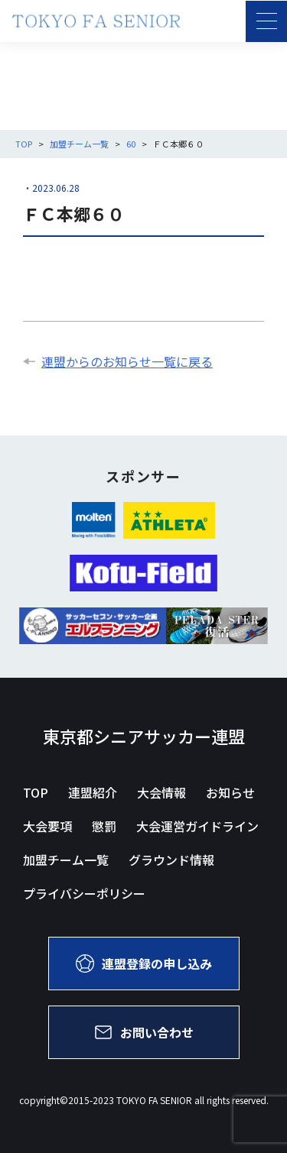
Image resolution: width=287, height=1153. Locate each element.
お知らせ (230, 792)
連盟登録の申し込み (144, 963)
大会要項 (47, 826)
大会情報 (161, 792)
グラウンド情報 (171, 859)
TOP (35, 792)
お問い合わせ (144, 1032)
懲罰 (104, 826)
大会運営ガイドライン (197, 826)
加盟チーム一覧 (66, 859)
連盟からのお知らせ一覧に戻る (118, 361)
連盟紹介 (92, 792)
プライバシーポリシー (84, 893)
